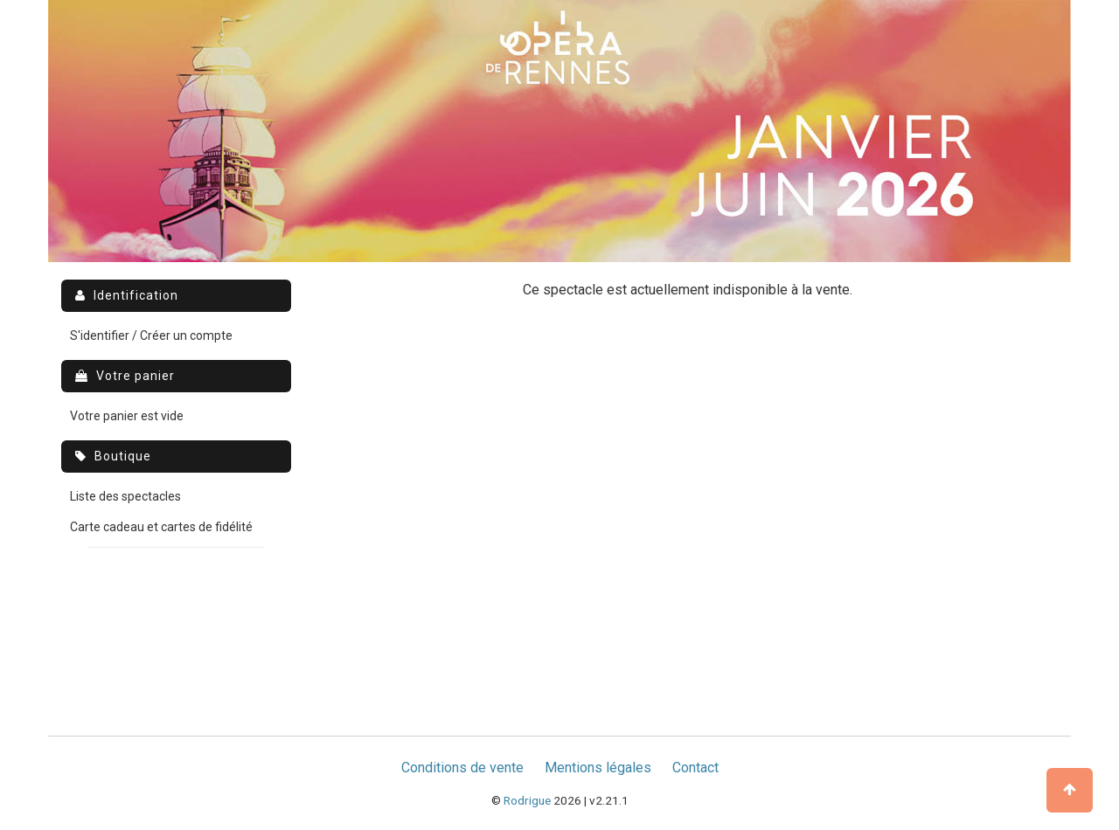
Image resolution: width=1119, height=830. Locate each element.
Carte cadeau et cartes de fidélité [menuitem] (161, 527)
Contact (695, 767)
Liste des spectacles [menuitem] (125, 496)
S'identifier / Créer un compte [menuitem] (151, 335)
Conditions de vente (462, 767)
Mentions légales (598, 767)
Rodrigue (527, 800)
